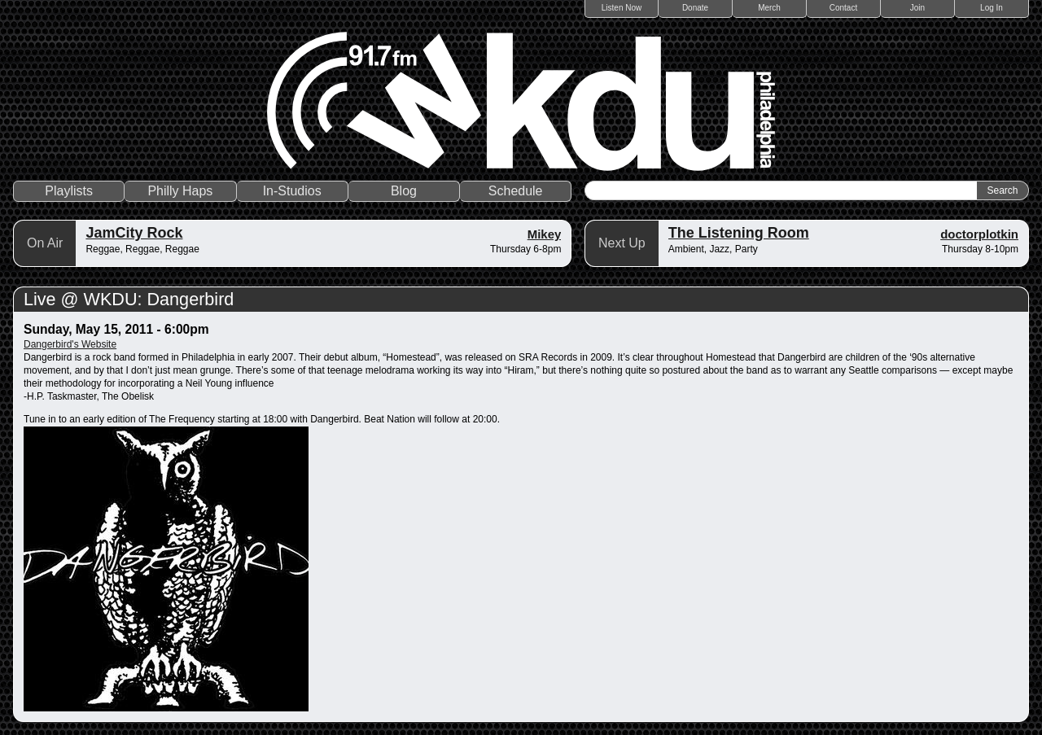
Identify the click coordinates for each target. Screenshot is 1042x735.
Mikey (545, 234)
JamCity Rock (133, 233)
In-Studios (292, 191)
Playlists (69, 191)
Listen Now (621, 7)
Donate (695, 7)
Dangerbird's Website (70, 344)
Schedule (515, 191)
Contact (843, 7)
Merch (769, 7)
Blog (404, 191)
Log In (991, 7)
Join (917, 7)
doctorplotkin (979, 234)
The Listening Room (738, 233)
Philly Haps (179, 191)
